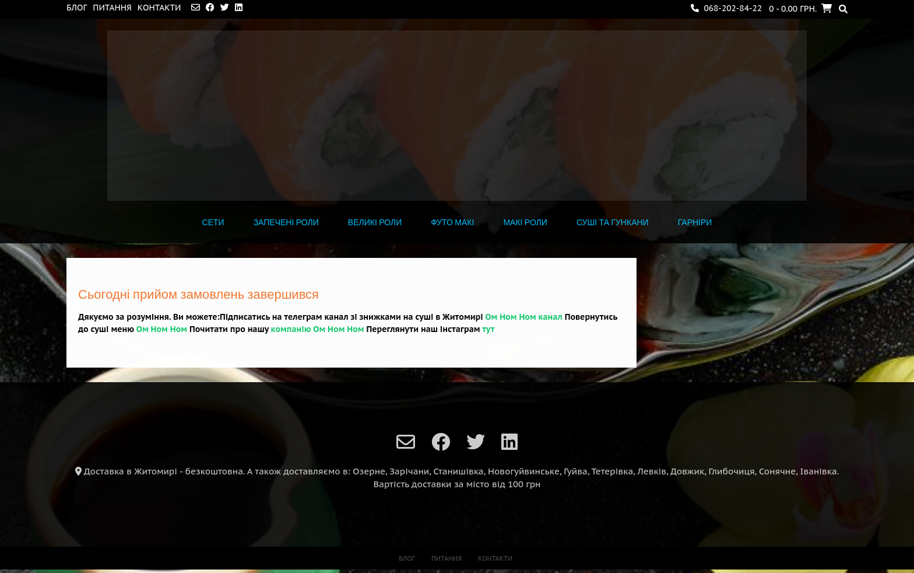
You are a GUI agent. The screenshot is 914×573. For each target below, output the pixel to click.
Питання (112, 7)
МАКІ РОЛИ (525, 222)
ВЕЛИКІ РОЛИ (375, 222)
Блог (76, 7)
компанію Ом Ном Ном (317, 329)
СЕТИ (213, 222)
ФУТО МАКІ (452, 222)
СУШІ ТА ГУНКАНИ (612, 222)
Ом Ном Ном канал (523, 317)
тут (488, 329)
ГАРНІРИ (695, 222)
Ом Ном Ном (161, 329)
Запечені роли (286, 222)
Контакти (159, 7)
